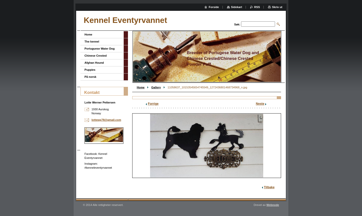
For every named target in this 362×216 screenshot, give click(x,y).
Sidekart (236, 7)
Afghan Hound (94, 62)
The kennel (91, 41)
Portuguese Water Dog (99, 48)
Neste (260, 103)
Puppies (90, 69)
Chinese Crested (95, 55)
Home (141, 87)
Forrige (153, 103)
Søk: (237, 24)
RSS (257, 7)
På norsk (90, 76)
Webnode (272, 204)
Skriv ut (277, 7)
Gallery (156, 87)
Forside (214, 7)
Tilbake (269, 187)
